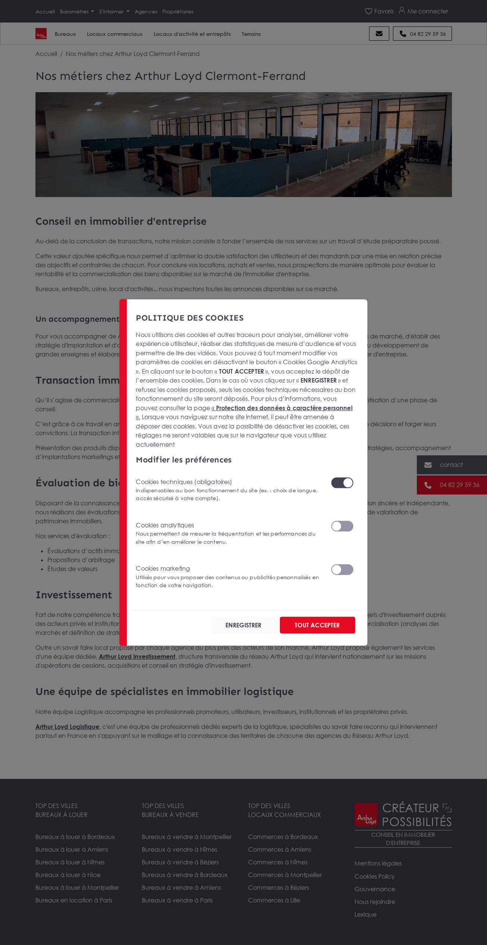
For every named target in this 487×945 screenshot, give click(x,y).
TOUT (317, 625)
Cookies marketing (229, 577)
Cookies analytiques (229, 533)
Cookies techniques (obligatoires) (229, 490)
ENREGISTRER (243, 625)
